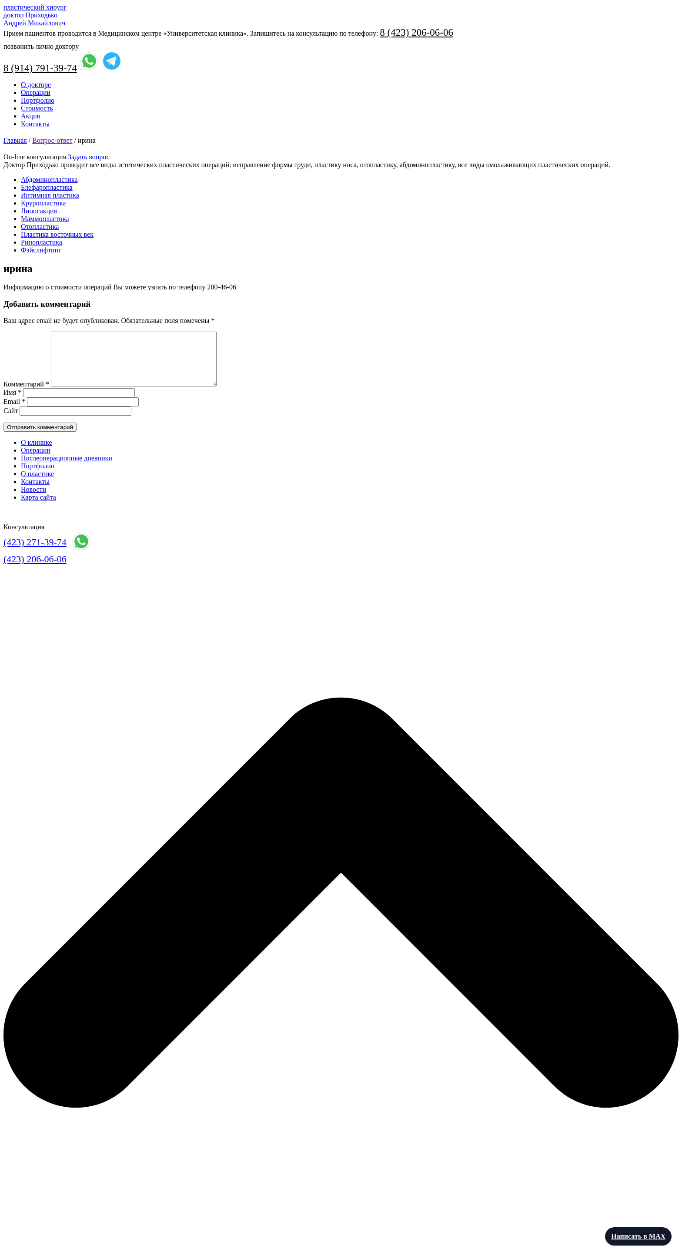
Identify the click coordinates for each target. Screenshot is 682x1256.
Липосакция (39, 211)
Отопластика (40, 226)
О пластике (37, 484)
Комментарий (26, 394)
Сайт (10, 421)
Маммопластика (45, 218)
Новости (33, 500)
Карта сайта (38, 507)
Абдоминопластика (49, 179)
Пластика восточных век (57, 234)
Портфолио (37, 100)
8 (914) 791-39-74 (40, 68)
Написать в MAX (638, 1236)
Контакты (35, 124)
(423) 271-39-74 (35, 552)
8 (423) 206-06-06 (416, 32)
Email (14, 412)
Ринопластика (41, 242)
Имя (12, 402)
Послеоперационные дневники (66, 468)
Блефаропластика (47, 187)
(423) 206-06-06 (35, 569)
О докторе (36, 84)
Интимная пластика (50, 195)
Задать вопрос (89, 157)
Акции (30, 116)
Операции (35, 92)
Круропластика (43, 203)
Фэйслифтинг (41, 250)
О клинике (36, 453)
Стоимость (37, 108)
